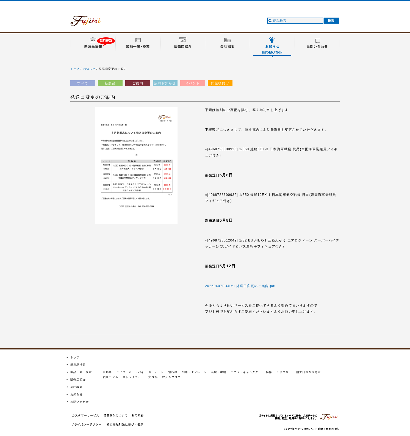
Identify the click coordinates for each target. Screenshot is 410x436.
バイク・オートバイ (130, 372)
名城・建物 (218, 372)
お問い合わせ (79, 401)
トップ (75, 68)
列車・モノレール (194, 372)
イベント (192, 83)
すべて (82, 83)
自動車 (107, 372)
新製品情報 (78, 364)
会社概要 (76, 386)
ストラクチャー (133, 377)
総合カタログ (171, 377)
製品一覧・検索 (81, 372)
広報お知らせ (165, 83)
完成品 (153, 377)
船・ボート (156, 372)
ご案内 (137, 83)
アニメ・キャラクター (246, 372)
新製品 (110, 83)
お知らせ (89, 68)
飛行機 (173, 372)
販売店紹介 (78, 379)
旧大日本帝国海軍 (308, 372)
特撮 (269, 372)
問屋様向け (220, 83)
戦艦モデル (110, 377)
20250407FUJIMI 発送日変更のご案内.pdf (240, 286)
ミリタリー (284, 372)
